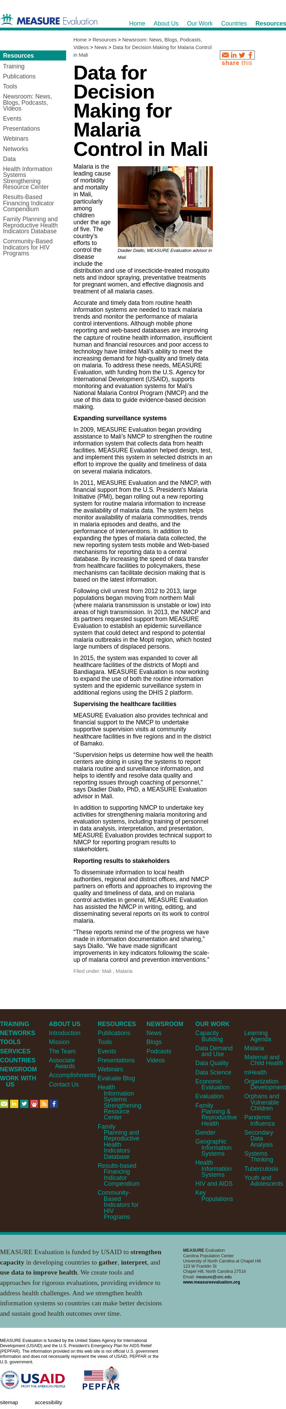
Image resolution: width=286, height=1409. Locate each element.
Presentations (116, 1060)
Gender (205, 1132)
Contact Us (64, 1084)
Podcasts (158, 1051)
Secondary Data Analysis (258, 1138)
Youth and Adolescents (263, 1180)
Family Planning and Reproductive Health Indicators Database (118, 1141)
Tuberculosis (261, 1168)
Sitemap (9, 1402)
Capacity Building (209, 1036)
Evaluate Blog (116, 1078)
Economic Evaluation (212, 1084)
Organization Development (265, 1084)
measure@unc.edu (214, 1277)
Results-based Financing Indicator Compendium (119, 1174)
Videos (155, 1060)
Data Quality (212, 1063)
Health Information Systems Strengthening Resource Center (119, 1102)
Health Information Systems (213, 1168)
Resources (104, 40)
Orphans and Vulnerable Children (261, 1102)
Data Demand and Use (214, 1051)
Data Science (213, 1072)
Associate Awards (62, 1063)
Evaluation (209, 1096)
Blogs (154, 1042)
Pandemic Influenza (259, 1120)
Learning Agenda (257, 1036)
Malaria (254, 1048)
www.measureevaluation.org (211, 1282)
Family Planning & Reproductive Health (216, 1114)
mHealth (255, 1072)
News (101, 47)
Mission (59, 1042)
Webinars (110, 1069)
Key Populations (214, 1195)
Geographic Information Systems (213, 1147)
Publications (114, 1033)
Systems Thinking (258, 1156)
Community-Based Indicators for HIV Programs (118, 1204)
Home (80, 40)
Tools (105, 1042)
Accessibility (48, 1402)
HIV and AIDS (214, 1183)
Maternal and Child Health (263, 1060)
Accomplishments (72, 1075)
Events (107, 1051)
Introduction (64, 1033)
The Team (62, 1051)
